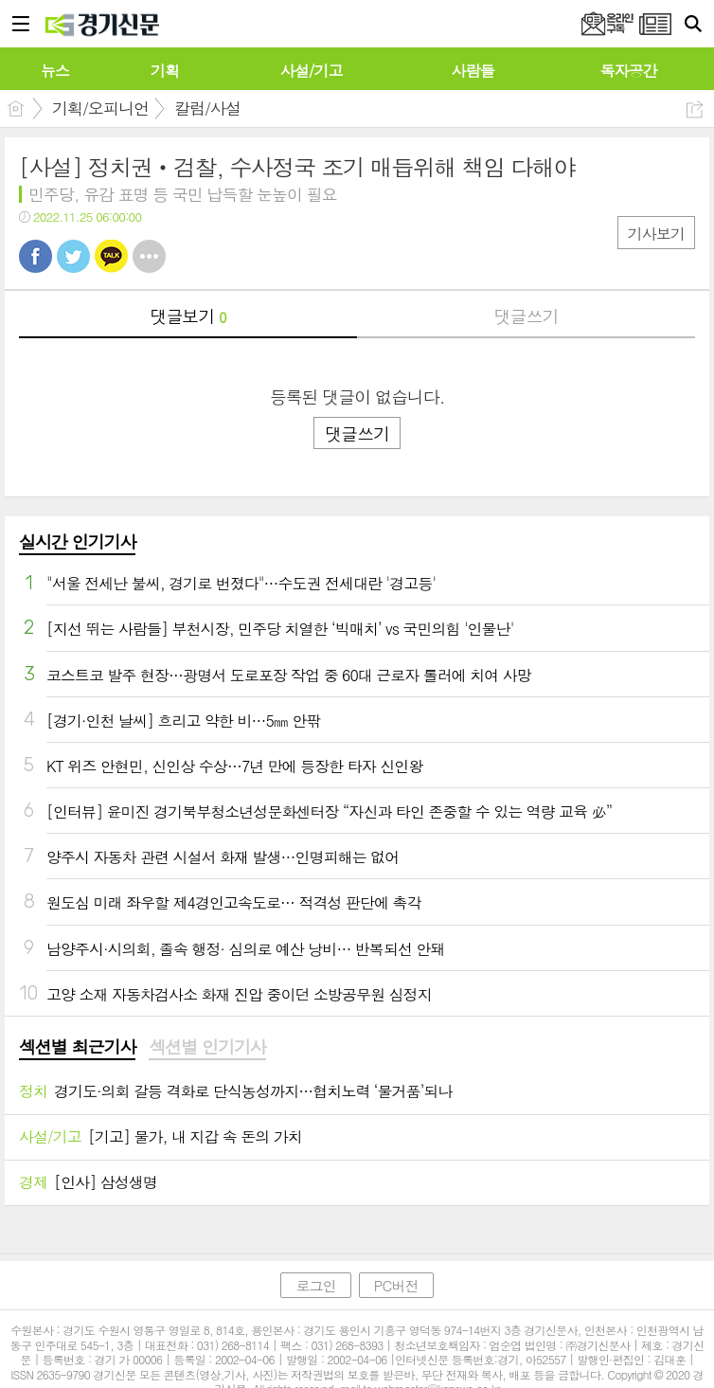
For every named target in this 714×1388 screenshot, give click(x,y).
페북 (35, 256)
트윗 (73, 256)
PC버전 (396, 1285)
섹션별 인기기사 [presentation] (207, 1047)
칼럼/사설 (207, 108)
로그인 (315, 1285)
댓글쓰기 (526, 316)
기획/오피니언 (100, 108)
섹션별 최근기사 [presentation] (77, 1047)
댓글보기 (188, 316)
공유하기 (694, 109)
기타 (149, 256)
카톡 (111, 256)
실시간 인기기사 (77, 541)
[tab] (77, 1048)
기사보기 (656, 233)
